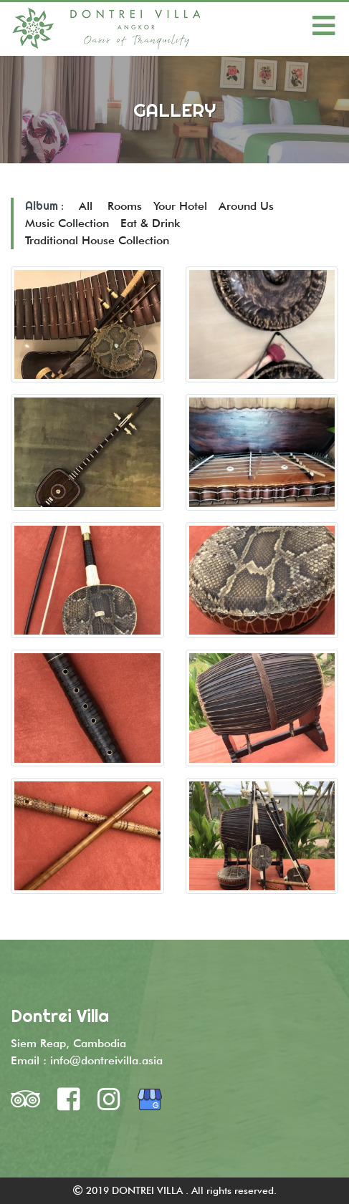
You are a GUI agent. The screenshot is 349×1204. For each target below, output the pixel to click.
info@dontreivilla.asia (106, 1060)
